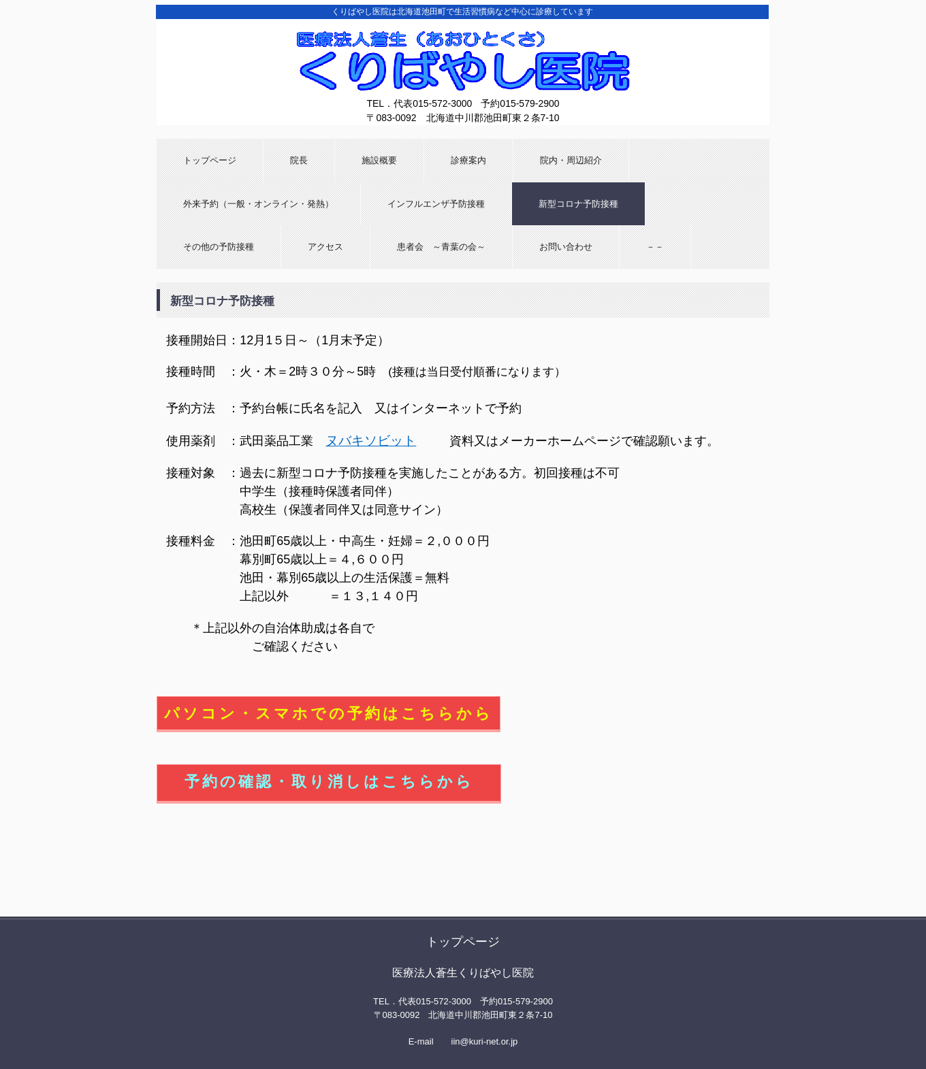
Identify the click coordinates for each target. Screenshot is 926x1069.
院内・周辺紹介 (571, 160)
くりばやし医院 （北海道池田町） (463, 89)
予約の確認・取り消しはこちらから (329, 781)
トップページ (209, 160)
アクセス (325, 247)
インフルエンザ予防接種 (436, 204)
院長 (299, 160)
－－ (655, 247)
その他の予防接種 (218, 247)
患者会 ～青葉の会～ (441, 247)
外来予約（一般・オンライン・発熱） (258, 204)
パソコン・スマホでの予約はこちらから (328, 713)
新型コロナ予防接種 (578, 204)
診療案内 (468, 160)
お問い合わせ (565, 247)
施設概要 (379, 160)
